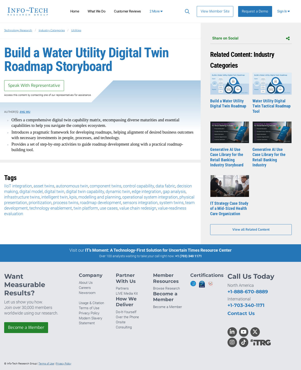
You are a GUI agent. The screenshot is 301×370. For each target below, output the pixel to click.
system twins (171, 202)
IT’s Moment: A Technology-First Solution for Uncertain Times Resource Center (158, 250)
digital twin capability (85, 191)
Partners (122, 288)
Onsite (121, 322)
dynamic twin (118, 191)
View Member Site (215, 11)
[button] (284, 11)
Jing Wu (25, 112)
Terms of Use (89, 308)
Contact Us (241, 313)
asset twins (44, 185)
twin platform (86, 208)
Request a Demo (255, 11)
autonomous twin (72, 185)
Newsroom (87, 293)
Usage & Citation (91, 303)
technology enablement (50, 208)
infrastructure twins (22, 197)
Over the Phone (127, 317)
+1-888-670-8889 (247, 291)
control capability (138, 185)
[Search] (186, 11)
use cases (109, 208)
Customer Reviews (127, 11)
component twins (105, 185)
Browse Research (166, 288)
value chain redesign (137, 208)
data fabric (165, 185)
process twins (65, 202)
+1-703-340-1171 (245, 305)
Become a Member (26, 327)
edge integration (146, 191)
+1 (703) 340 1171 (188, 256)
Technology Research (18, 30)
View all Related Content (251, 229)
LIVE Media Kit (127, 293)
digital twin (54, 191)
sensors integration (140, 202)
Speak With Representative (34, 85)
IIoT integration (18, 185)
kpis (73, 197)
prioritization (40, 202)
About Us (86, 283)
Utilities (76, 30)
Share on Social (251, 38)
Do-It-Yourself (126, 312)
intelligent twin (54, 197)
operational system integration (150, 197)
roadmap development (100, 202)
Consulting (124, 327)
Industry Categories (52, 30)
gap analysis (174, 191)
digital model (31, 191)
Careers (85, 288)
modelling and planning (99, 197)
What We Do (96, 11)
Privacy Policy (89, 313)
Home (74, 11)
